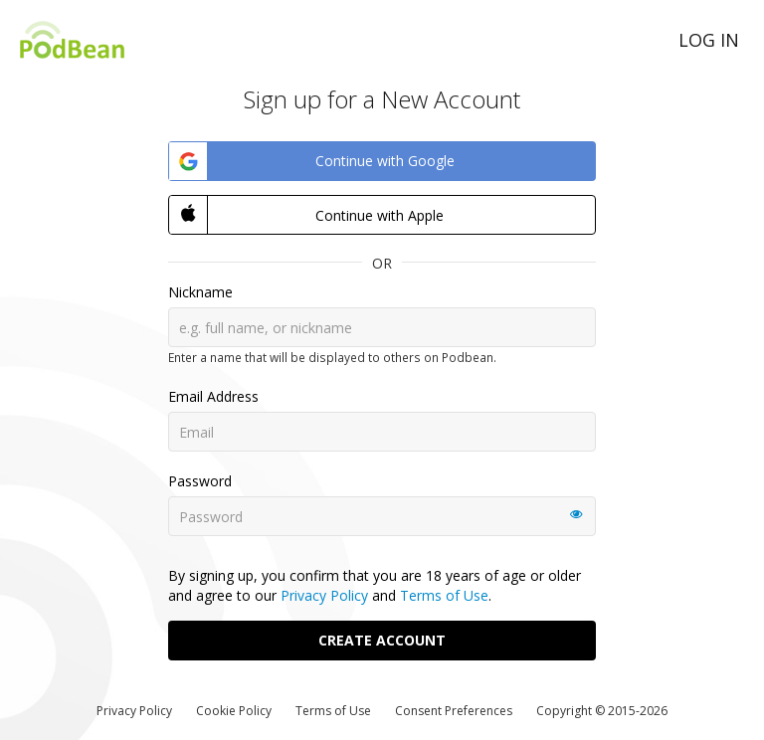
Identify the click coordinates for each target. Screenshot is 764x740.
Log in (708, 40)
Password (200, 480)
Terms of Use (444, 595)
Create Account (382, 640)
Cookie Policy (234, 710)
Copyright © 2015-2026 (602, 710)
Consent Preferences (453, 710)
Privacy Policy (324, 595)
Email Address (213, 396)
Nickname (200, 291)
